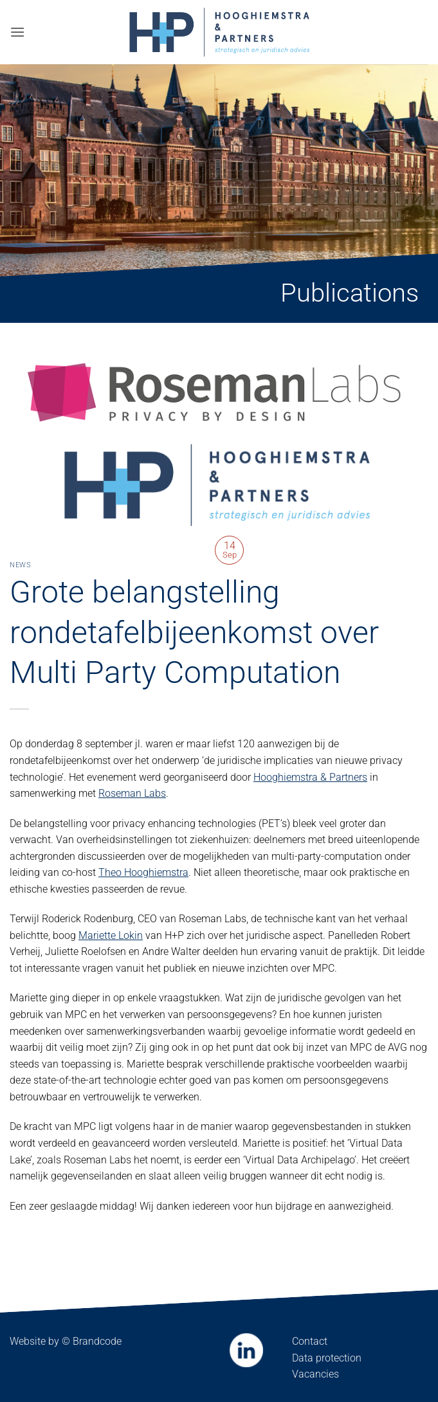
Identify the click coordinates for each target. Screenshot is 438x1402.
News (20, 565)
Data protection (326, 1358)
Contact (309, 1341)
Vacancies (315, 1374)
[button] (17, 32)
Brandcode (97, 1341)
